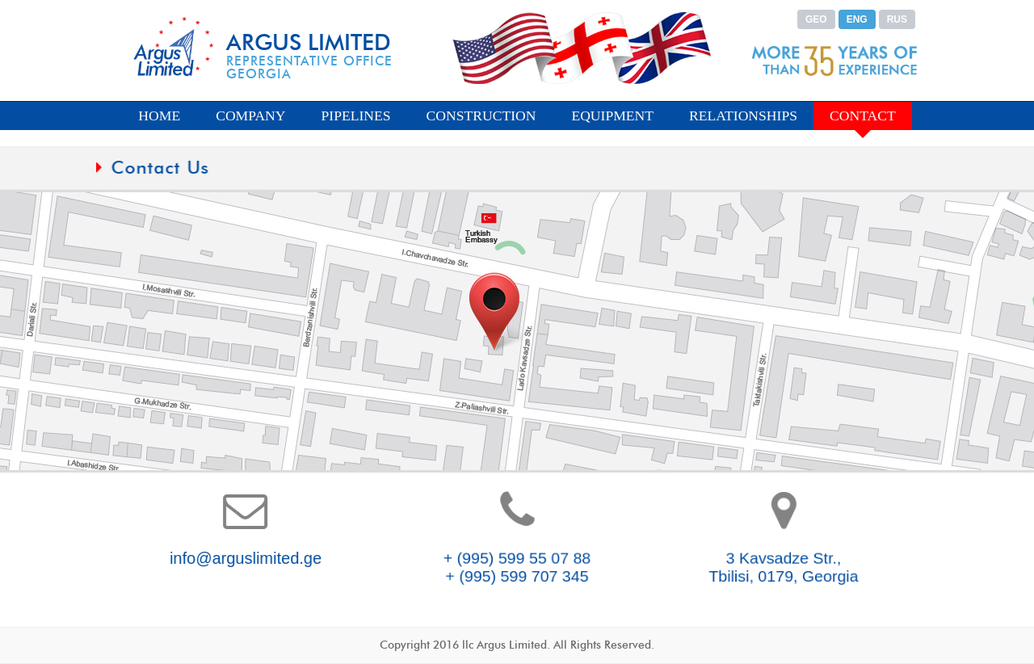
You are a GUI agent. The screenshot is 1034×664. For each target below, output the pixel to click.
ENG (857, 19)
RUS (897, 19)
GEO (816, 19)
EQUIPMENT (612, 115)
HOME (159, 115)
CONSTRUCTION (481, 115)
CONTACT (863, 115)
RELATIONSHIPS (743, 115)
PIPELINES (356, 115)
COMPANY (250, 115)
